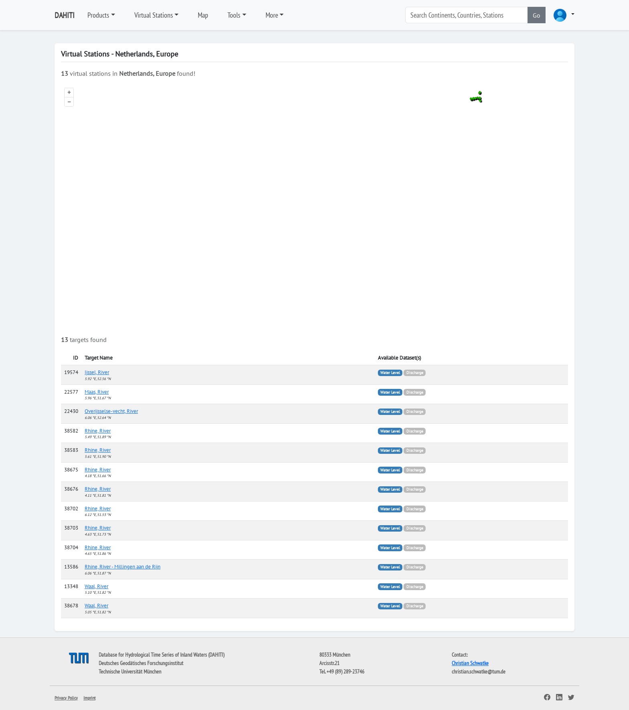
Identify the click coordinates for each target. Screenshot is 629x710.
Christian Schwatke (470, 663)
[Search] (466, 15)
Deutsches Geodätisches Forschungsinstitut (141, 663)
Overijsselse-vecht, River (111, 411)
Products (98, 15)
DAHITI (65, 15)
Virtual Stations (153, 15)
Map (203, 15)
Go (536, 15)
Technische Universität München (130, 671)
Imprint (89, 698)
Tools (233, 15)
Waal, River (96, 586)
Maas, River (97, 391)
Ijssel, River (97, 372)
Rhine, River (98, 430)
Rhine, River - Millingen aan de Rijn (122, 566)
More (272, 15)
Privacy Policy (66, 698)
